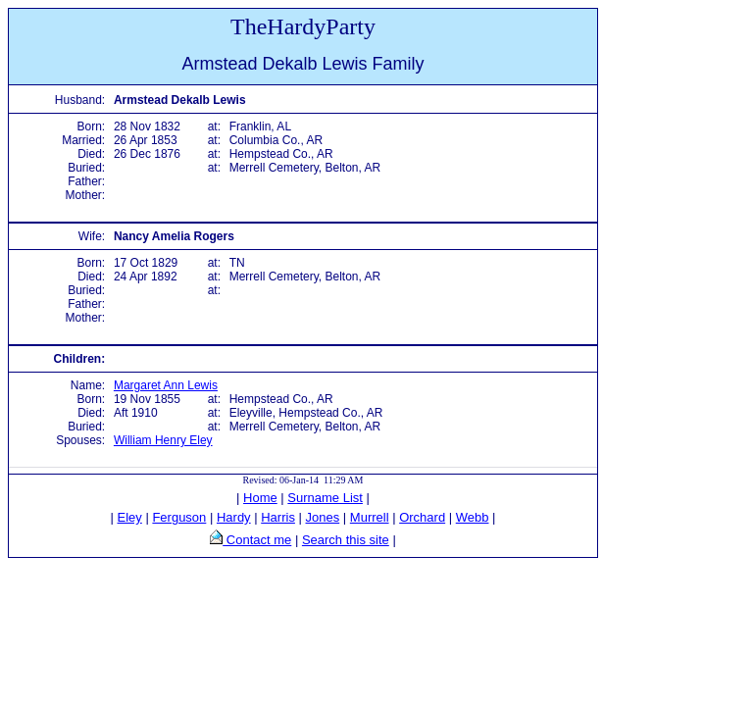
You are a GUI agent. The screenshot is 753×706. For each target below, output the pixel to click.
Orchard (422, 517)
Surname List (325, 497)
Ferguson (179, 517)
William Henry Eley (163, 440)
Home (260, 497)
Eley (130, 517)
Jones (323, 517)
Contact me (257, 539)
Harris (278, 517)
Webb (472, 517)
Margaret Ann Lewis (166, 385)
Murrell (369, 517)
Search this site (345, 539)
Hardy (234, 517)
